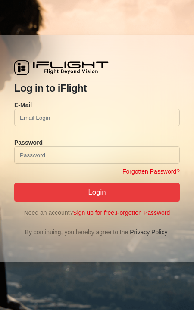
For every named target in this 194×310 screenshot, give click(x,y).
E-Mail (23, 105)
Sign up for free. (94, 212)
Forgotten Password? (151, 171)
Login (97, 192)
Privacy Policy (148, 232)
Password (28, 142)
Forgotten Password (143, 212)
